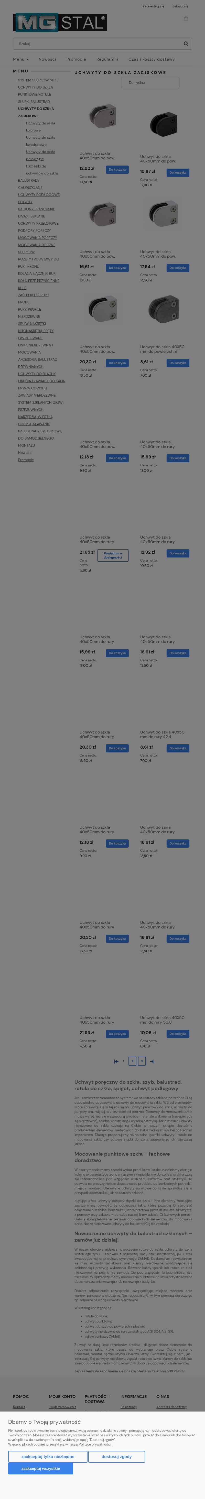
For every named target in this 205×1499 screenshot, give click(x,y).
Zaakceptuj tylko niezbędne (47, 1456)
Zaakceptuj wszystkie (40, 1468)
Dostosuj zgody (117, 1456)
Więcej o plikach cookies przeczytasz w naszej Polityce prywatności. (59, 1444)
